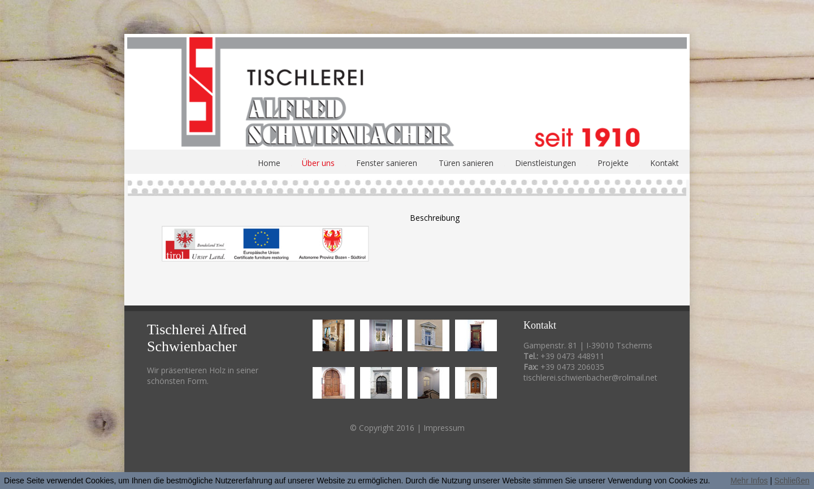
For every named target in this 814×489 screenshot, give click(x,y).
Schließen (791, 480)
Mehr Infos (749, 480)
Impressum (444, 427)
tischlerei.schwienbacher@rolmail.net (590, 377)
